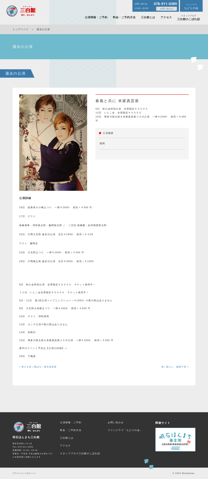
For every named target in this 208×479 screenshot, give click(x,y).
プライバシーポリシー (24, 473)
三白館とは (148, 17)
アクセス (166, 17)
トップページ (21, 29)
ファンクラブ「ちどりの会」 (125, 430)
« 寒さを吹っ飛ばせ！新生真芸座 (38, 367)
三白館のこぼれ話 (188, 18)
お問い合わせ (166, 9)
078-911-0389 (165, 4)
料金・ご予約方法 (124, 17)
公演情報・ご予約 (96, 17)
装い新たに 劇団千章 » (175, 367)
